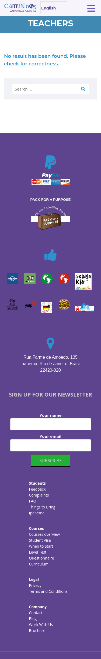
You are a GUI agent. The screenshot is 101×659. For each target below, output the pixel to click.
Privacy (35, 585)
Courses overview (44, 534)
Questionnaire (41, 558)
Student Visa (40, 540)
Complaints (39, 495)
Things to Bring (42, 507)
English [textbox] (48, 8)
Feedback (37, 489)
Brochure (37, 630)
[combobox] (53, 7)
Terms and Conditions (48, 591)
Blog (33, 618)
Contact (36, 612)
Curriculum (39, 564)
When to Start (41, 546)
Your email (50, 442)
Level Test (37, 552)
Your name (50, 421)
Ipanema (36, 512)
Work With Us (41, 624)
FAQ (32, 501)
